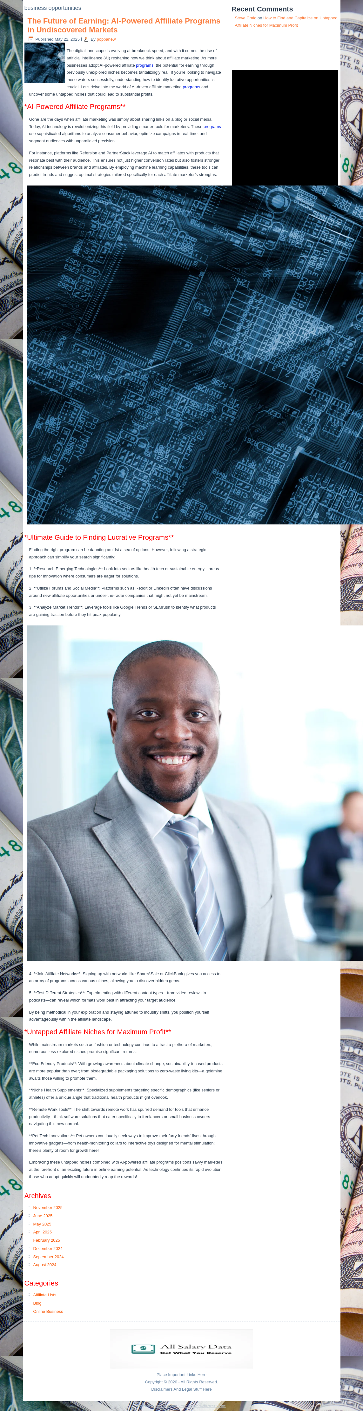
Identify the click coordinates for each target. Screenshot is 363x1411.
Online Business (48, 1311)
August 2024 (45, 1264)
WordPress (163, 1406)
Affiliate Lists (45, 1295)
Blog (37, 1303)
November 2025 (48, 1207)
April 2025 (42, 1232)
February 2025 (46, 1240)
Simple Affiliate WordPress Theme (201, 1406)
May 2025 (42, 1224)
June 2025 (43, 1215)
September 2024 (48, 1256)
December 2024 (48, 1248)
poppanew (106, 39)
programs (144, 65)
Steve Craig (246, 18)
